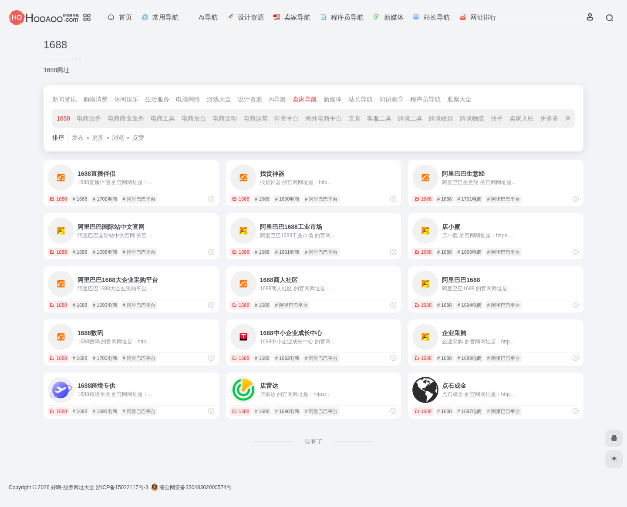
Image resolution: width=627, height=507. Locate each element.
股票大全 (459, 99)
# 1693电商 (105, 305)
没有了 (313, 441)
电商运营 (255, 118)
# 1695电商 (105, 411)
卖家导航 (305, 99)
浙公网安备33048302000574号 (191, 487)
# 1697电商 (469, 411)
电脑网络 (188, 99)
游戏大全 (219, 99)
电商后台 (194, 118)
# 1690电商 (287, 198)
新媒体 (333, 99)
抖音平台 (286, 118)
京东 (354, 118)
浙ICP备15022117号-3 (122, 487)
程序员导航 (425, 99)
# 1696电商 (287, 411)
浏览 (118, 137)
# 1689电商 (469, 358)
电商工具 (163, 118)
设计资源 (250, 99)
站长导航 (360, 99)
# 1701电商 (469, 198)
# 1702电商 (105, 198)
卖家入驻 (521, 118)
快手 (497, 118)
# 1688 (80, 198)
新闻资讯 (64, 99)
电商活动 (224, 118)
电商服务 (89, 118)
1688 (63, 118)
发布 (78, 137)
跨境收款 (441, 118)
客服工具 (379, 118)
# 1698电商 (105, 252)
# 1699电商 (469, 252)
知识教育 (391, 99)
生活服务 (157, 99)
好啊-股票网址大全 (72, 487)
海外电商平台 (323, 118)
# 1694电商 (469, 305)
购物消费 (95, 99)
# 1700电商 (105, 358)
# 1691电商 (287, 252)
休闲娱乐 (126, 99)
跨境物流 (472, 118)
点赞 (138, 137)
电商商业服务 (126, 118)
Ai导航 (277, 99)
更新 (98, 137)
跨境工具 (410, 118)
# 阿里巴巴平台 (139, 198)
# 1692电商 (287, 358)
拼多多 (549, 118)
